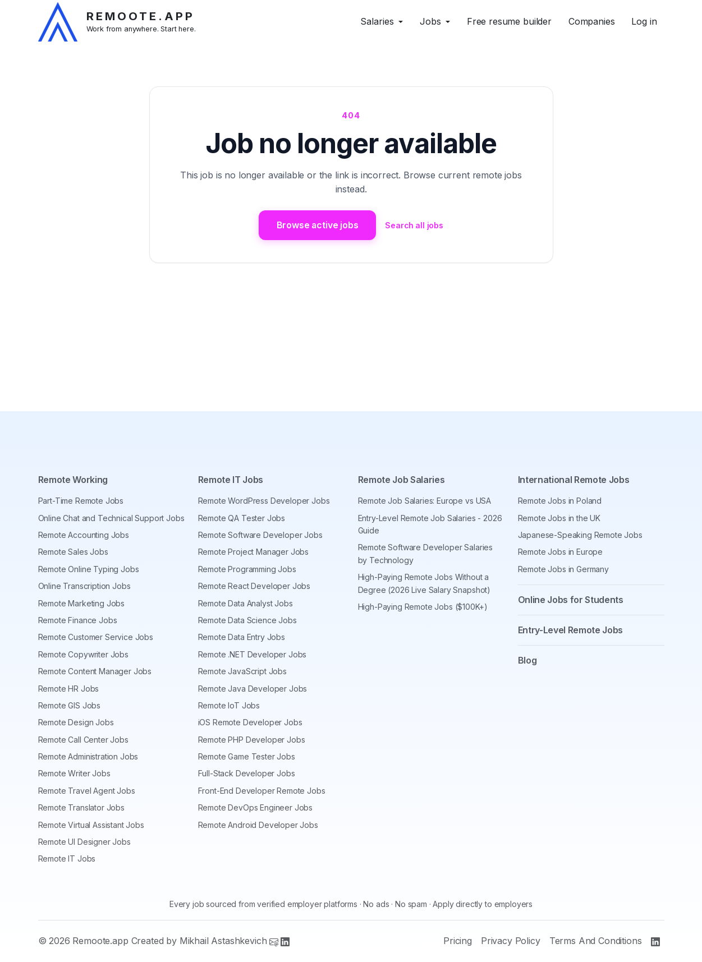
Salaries (377, 21)
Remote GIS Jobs (69, 705)
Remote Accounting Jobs (83, 535)
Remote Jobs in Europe (560, 552)
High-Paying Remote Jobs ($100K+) (423, 606)
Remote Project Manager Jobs (253, 552)
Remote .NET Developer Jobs (252, 654)
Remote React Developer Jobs (254, 586)
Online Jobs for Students (570, 599)
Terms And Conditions (595, 941)
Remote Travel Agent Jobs (86, 790)
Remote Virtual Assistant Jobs (91, 825)
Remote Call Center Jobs (83, 739)
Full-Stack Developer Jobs (246, 774)
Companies (591, 21)
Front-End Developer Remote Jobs (261, 790)
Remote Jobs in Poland (560, 500)
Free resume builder (509, 21)
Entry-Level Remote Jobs (570, 630)
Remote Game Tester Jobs (246, 756)
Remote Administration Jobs (88, 756)
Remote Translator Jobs (81, 807)
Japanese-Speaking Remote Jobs (580, 535)
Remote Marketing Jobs (81, 603)
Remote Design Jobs (76, 722)
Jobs (430, 21)
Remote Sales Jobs (73, 552)
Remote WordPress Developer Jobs (264, 500)
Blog (527, 660)
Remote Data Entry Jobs (241, 637)
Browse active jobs (317, 225)
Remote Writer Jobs (74, 774)
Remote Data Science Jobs (247, 620)
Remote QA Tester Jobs (242, 518)
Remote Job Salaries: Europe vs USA (425, 500)
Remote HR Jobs (68, 688)
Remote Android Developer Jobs (258, 825)
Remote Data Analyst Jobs (245, 603)
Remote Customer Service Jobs (96, 637)
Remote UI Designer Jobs (84, 841)
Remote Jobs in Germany (563, 569)
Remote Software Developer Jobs (260, 535)
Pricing (457, 941)
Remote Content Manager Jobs (95, 671)
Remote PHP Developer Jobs (251, 739)
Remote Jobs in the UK (559, 518)
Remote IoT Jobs (229, 705)
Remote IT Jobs (67, 859)
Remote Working (73, 480)
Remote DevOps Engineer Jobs (255, 807)
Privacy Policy (510, 941)
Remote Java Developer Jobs (253, 688)
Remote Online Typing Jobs (88, 569)
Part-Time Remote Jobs (81, 500)
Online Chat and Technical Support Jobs (111, 518)
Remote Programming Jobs (247, 569)
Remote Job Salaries (401, 480)
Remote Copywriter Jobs (83, 654)
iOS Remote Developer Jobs (250, 722)
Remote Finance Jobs (77, 620)
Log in (644, 21)
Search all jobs (415, 225)
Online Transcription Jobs (84, 586)
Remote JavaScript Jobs (242, 671)
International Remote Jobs (574, 480)
